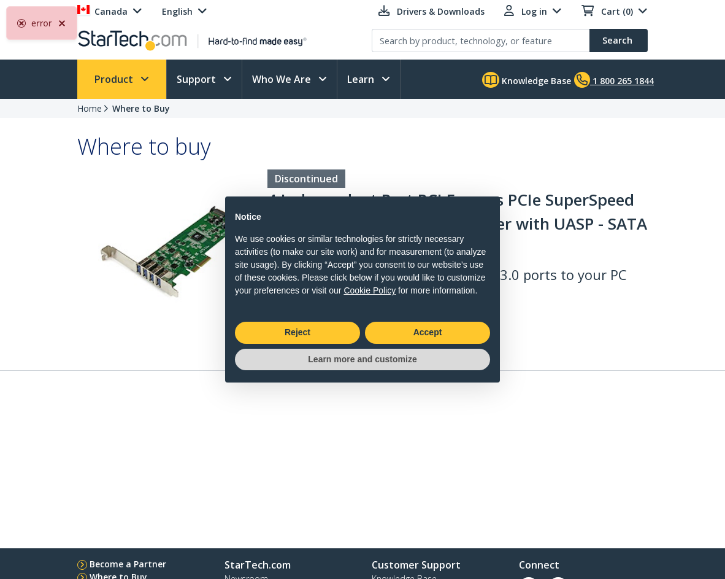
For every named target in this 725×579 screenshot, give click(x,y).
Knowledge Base (526, 80)
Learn (362, 79)
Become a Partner (128, 564)
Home (89, 108)
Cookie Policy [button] (369, 290)
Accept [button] (427, 332)
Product (115, 79)
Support (197, 79)
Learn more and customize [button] (362, 359)
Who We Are (282, 79)
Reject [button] (297, 332)
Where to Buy (141, 108)
